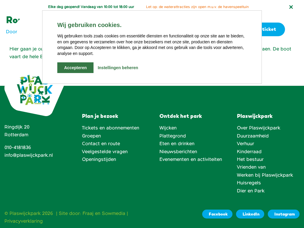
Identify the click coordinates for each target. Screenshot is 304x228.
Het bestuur (250, 159)
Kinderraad (249, 152)
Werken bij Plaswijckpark (265, 175)
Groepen (91, 136)
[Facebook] (217, 214)
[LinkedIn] (250, 214)
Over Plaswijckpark (258, 128)
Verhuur (245, 144)
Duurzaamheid (253, 136)
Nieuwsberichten (178, 152)
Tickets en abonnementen (110, 128)
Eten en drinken (176, 144)
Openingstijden (99, 159)
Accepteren (75, 67)
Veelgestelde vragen (105, 152)
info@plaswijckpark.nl (28, 155)
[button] (294, 29)
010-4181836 (17, 148)
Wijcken (168, 128)
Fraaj (88, 213)
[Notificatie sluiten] (291, 7)
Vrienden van (251, 167)
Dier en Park (251, 191)
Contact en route (101, 144)
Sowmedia (113, 213)
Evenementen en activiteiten (190, 159)
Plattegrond (172, 136)
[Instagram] (284, 214)
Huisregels (249, 183)
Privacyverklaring (23, 221)
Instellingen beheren (118, 67)
